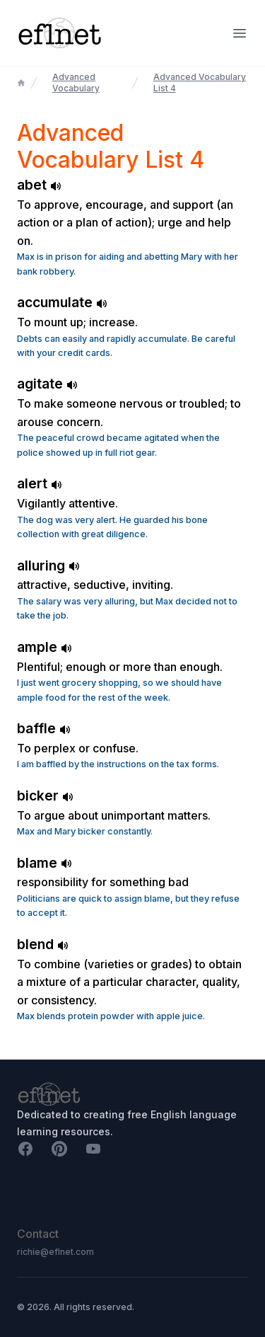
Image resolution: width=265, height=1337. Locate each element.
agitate (47, 383)
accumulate (62, 302)
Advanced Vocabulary (76, 82)
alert (39, 483)
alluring (48, 565)
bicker (45, 795)
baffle (44, 728)
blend (43, 944)
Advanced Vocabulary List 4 (199, 82)
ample (44, 646)
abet (39, 184)
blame (44, 862)
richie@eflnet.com (55, 1251)
